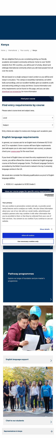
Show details (45, 229)
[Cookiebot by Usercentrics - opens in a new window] (44, 195)
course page (15, 151)
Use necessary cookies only (28, 241)
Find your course (28, 99)
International (12, 50)
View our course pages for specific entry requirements (28, 191)
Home (3, 50)
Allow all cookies (28, 235)
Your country (24, 50)
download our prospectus (11, 91)
